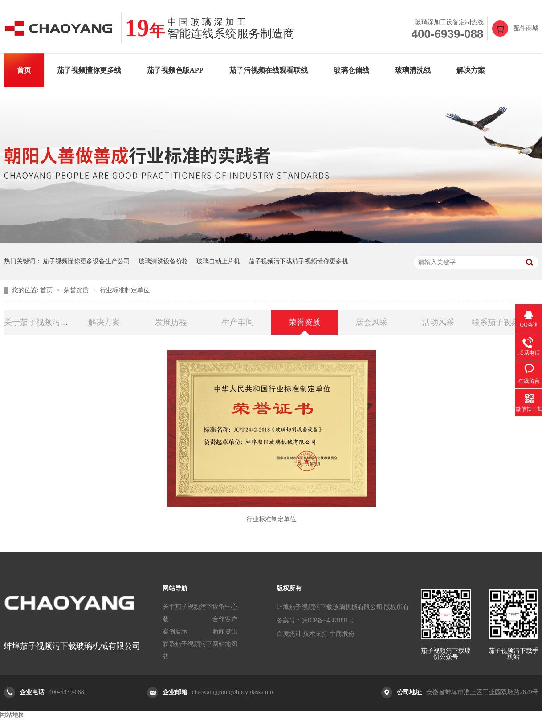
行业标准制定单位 (125, 290)
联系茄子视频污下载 (187, 650)
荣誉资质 (77, 290)
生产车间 (238, 322)
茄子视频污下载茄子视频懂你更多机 (298, 261)
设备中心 (224, 606)
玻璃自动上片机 (218, 261)
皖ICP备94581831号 (328, 620)
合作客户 (224, 619)
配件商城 (525, 28)
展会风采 (371, 322)
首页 (24, 70)
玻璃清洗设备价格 (163, 261)
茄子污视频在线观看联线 (268, 70)
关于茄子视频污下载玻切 (48, 322)
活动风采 (438, 322)
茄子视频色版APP (175, 70)
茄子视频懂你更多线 (89, 70)
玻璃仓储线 (351, 70)
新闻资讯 (224, 631)
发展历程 (171, 322)
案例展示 (175, 631)
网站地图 (224, 644)
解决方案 (470, 70)
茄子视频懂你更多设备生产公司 (86, 261)
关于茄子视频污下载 (187, 612)
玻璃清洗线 (413, 70)
